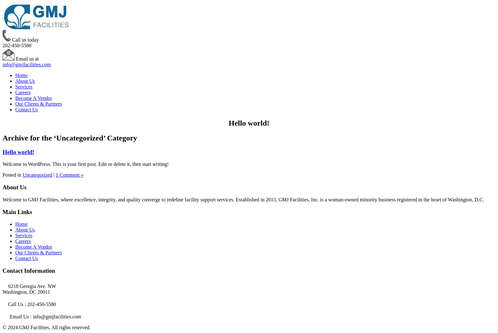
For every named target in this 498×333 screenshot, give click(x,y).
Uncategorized (37, 175)
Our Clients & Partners (38, 104)
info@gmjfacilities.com (27, 64)
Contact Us (26, 109)
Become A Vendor (33, 98)
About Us (25, 81)
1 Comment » (70, 175)
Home (21, 75)
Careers (23, 92)
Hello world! (18, 152)
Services (23, 86)
